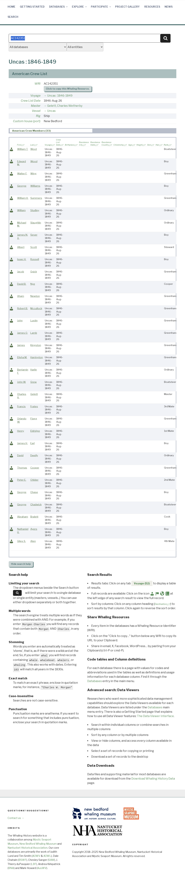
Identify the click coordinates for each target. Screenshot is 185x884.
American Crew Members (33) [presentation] (31, 130)
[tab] (51, 131)
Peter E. (21, 479)
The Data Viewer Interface (155, 716)
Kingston (35, 345)
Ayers (33, 528)
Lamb (33, 332)
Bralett (34, 516)
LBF (33, 864)
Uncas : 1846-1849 (59, 95)
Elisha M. (22, 357)
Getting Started (32, 6)
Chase (34, 492)
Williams (35, 185)
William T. (22, 149)
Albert (20, 247)
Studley (34, 210)
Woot (33, 149)
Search (13, 16)
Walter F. (22, 173)
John (20, 320)
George (21, 185)
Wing (33, 173)
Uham (20, 296)
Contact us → (16, 817)
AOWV (36, 855)
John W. (21, 381)
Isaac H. (21, 259)
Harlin (33, 369)
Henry (20, 430)
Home (11, 6)
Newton (35, 296)
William (21, 210)
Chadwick (36, 504)
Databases (58, 6)
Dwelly (34, 455)
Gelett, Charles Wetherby (64, 105)
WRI (37, 83)
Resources (152, 6)
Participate (101, 6)
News (169, 6)
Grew (33, 381)
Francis (21, 406)
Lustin (34, 320)
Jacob (20, 271)
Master (35, 105)
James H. (22, 443)
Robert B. (22, 308)
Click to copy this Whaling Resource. (67, 88)
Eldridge (35, 430)
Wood (33, 161)
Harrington (36, 357)
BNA (11, 867)
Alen (33, 541)
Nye (32, 283)
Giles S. (21, 541)
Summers (36, 197)
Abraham (22, 516)
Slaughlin (35, 222)
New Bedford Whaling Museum (38, 843)
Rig (38, 116)
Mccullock (36, 308)
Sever (33, 234)
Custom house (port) (26, 121)
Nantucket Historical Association (28, 847)
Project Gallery (127, 6)
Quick (33, 271)
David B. (21, 283)
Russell (34, 259)
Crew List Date (30, 100)
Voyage (35, 95)
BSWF (22, 859)
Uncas (51, 111)
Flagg (33, 418)
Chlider (34, 479)
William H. (22, 197)
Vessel (36, 111)
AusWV (41, 867)
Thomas (22, 467)
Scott (33, 247)
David (20, 455)
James (21, 345)
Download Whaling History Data (153, 778)
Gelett (34, 394)
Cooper (34, 467)
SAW (51, 859)
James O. (22, 332)
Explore (79, 6)
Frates (34, 406)
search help (21, 564)
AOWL (47, 855)
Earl (32, 443)
